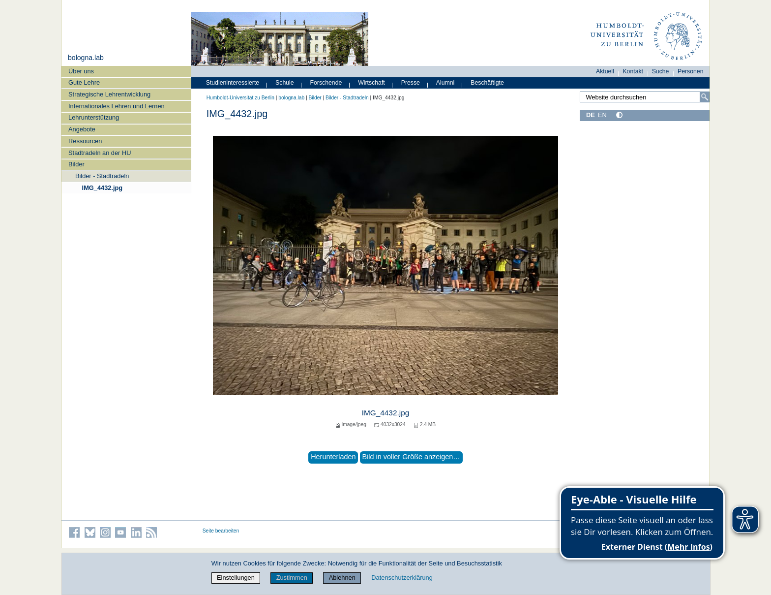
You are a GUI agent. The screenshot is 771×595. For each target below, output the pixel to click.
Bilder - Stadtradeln (102, 176)
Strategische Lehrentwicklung (109, 94)
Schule (284, 82)
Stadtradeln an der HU (99, 153)
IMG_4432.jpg (102, 187)
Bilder (76, 164)
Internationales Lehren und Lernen (116, 106)
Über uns (81, 71)
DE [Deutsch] (590, 115)
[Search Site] (645, 97)
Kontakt (633, 71)
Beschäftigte (487, 82)
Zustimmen (291, 577)
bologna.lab (86, 58)
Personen (691, 71)
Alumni (445, 82)
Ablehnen (342, 577)
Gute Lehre (84, 82)
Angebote (81, 129)
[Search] (705, 97)
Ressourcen (85, 141)
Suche (660, 71)
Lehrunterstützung (93, 117)
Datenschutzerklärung (401, 577)
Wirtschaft (371, 82)
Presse (410, 82)
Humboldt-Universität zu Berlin (240, 97)
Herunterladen (333, 457)
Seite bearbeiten (221, 530)
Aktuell (605, 71)
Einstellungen (236, 577)
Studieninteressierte (232, 82)
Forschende (326, 82)
